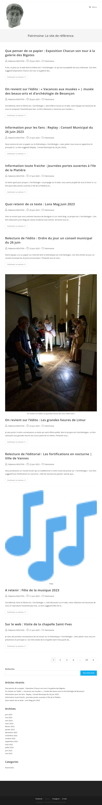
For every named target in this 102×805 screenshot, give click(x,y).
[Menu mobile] (93, 7)
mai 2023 (8, 717)
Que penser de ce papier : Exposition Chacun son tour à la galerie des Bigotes (35, 688)
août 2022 (9, 744)
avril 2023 (9, 720)
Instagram (56, 799)
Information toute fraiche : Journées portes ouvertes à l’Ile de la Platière (33, 697)
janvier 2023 (10, 729)
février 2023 (9, 726)
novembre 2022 (11, 735)
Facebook (38, 799)
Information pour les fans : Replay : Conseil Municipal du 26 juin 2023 (32, 694)
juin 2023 (8, 714)
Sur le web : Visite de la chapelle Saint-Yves (38, 624)
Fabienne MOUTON (16, 61)
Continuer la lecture (17, 77)
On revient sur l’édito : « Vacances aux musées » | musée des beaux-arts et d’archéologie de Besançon (49, 91)
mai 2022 (8, 753)
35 (86, 659)
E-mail (64, 799)
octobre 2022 (10, 738)
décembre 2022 (11, 732)
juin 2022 (8, 750)
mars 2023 (9, 723)
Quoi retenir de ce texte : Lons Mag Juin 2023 (40, 204)
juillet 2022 (9, 747)
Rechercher (10, 669)
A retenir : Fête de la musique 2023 (32, 590)
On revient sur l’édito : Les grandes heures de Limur (45, 420)
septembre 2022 (11, 741)
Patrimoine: (49, 61)
